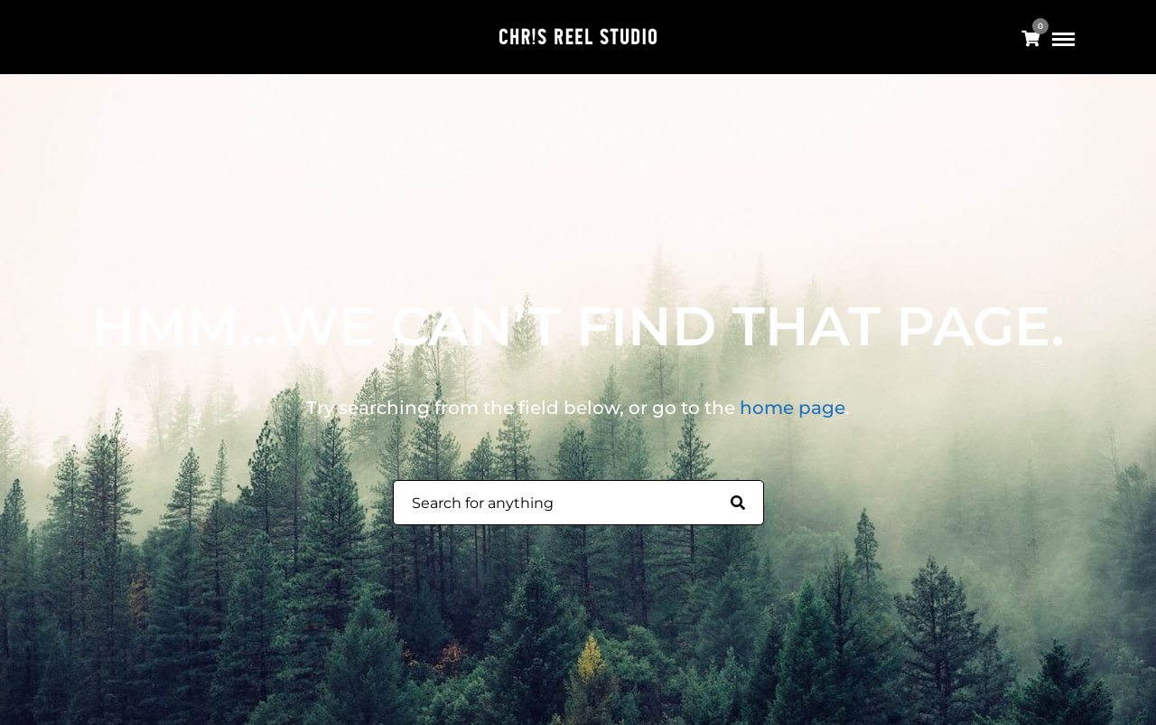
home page (792, 408)
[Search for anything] (738, 503)
